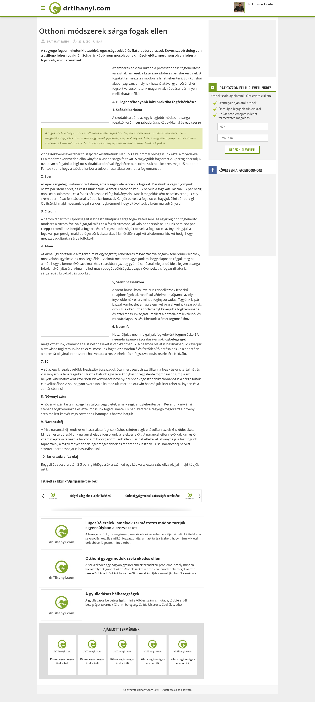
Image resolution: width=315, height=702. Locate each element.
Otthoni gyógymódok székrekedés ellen (122, 558)
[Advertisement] (75, 94)
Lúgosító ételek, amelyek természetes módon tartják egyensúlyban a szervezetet (135, 525)
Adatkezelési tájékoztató (177, 690)
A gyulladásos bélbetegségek (112, 593)
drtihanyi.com (144, 690)
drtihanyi (80, 8)
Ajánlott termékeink (121, 629)
